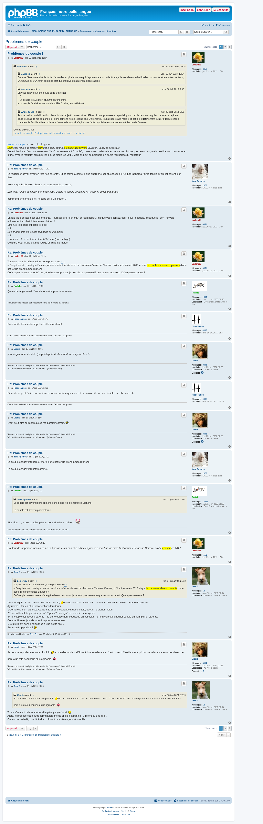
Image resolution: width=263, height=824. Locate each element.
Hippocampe (198, 326)
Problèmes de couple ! (25, 41)
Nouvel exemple (16, 144)
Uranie (195, 360)
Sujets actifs (221, 10)
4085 (205, 330)
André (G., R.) (28, 112)
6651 (205, 69)
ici (62, 261)
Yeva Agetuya (198, 181)
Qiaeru (132, 811)
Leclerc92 (196, 65)
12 (204, 591)
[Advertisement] (118, 767)
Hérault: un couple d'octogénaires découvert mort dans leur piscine (49, 133)
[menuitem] (26, 25)
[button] (230, 47)
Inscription (187, 10)
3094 (205, 365)
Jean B (195, 586)
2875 (205, 185)
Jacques (25, 74)
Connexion (203, 10)
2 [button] (225, 47)
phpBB (109, 808)
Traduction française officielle (114, 811)
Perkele (195, 293)
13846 (205, 297)
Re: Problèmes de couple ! (25, 165)
